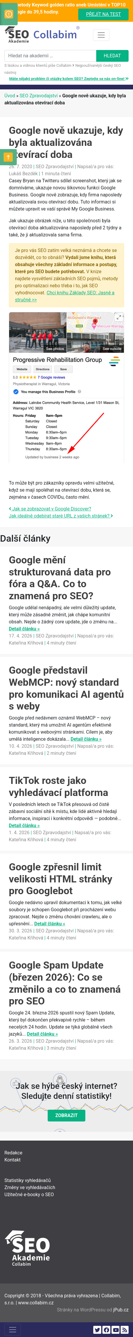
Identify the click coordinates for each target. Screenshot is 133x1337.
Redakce (13, 1153)
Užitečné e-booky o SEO (29, 1194)
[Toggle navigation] (101, 35)
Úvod (9, 96)
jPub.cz (121, 1310)
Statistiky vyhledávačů (27, 1180)
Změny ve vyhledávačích (29, 1187)
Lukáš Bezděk (23, 173)
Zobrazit (66, 1115)
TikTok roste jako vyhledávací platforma (58, 786)
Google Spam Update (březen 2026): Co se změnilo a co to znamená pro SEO (65, 983)
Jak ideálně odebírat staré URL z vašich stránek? (61, 516)
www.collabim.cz (36, 1303)
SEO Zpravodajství (39, 96)
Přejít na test (103, 14)
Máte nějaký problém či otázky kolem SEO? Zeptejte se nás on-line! (69, 78)
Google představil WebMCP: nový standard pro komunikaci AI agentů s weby (66, 688)
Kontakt (12, 1160)
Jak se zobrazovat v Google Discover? (50, 509)
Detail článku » (24, 629)
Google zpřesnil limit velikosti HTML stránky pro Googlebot (60, 879)
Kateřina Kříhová (26, 643)
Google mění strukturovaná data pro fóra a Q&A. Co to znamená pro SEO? (60, 578)
